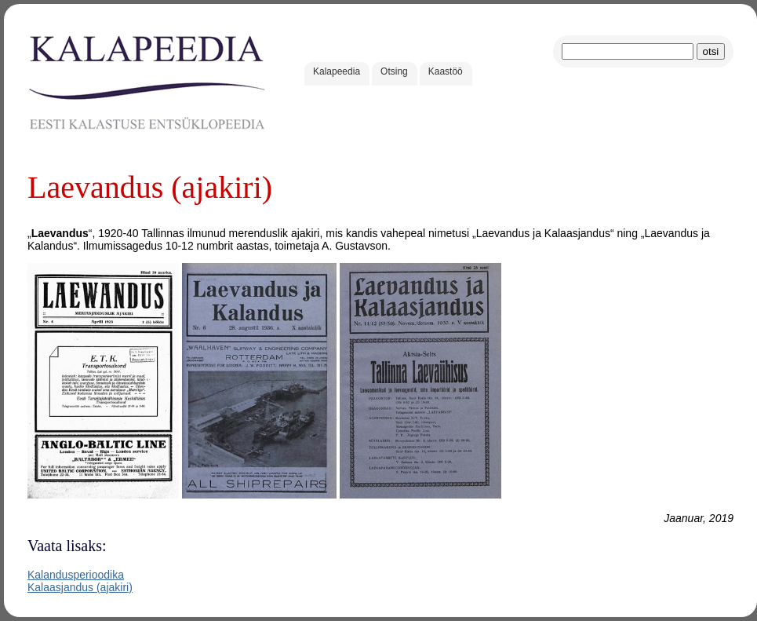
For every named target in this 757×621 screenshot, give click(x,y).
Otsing (394, 71)
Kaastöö (445, 71)
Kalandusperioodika (75, 574)
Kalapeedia (336, 71)
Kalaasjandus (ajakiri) (80, 587)
